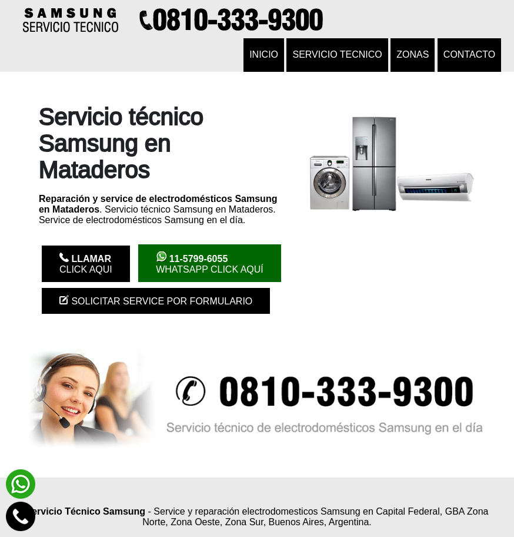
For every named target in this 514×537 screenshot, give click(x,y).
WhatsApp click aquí (209, 262)
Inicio (263, 54)
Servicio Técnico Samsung (85, 511)
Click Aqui (85, 263)
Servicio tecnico (337, 54)
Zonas (412, 54)
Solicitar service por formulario (155, 300)
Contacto (469, 54)
